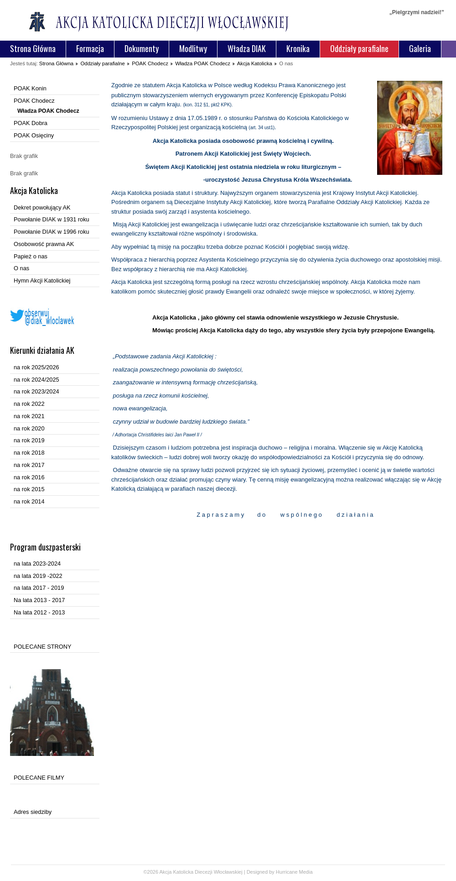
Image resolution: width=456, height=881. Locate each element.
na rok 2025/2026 (36, 367)
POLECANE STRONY (43, 646)
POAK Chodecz (150, 63)
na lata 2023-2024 (37, 563)
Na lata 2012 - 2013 (39, 612)
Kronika (298, 48)
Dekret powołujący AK (42, 207)
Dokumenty (141, 48)
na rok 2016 (29, 477)
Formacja (90, 48)
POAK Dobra (30, 123)
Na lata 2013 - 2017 (39, 600)
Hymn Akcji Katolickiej (42, 280)
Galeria (420, 48)
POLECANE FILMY (39, 777)
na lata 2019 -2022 (38, 575)
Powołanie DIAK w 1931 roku (51, 219)
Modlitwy (193, 48)
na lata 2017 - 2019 (39, 587)
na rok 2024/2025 (36, 379)
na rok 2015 (29, 489)
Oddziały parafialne (359, 48)
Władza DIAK (247, 48)
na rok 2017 (29, 464)
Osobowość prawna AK (44, 244)
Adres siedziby (33, 811)
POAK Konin (30, 88)
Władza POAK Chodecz (202, 63)
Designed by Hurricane (273, 872)
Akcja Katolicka (254, 63)
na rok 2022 (29, 403)
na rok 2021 (29, 416)
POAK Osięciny (34, 135)
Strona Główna (33, 48)
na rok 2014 (29, 501)
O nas (21, 268)
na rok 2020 (29, 428)
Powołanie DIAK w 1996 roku (51, 231)
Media (306, 872)
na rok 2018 (29, 452)
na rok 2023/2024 (36, 391)
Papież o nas (30, 256)
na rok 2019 (29, 440)
